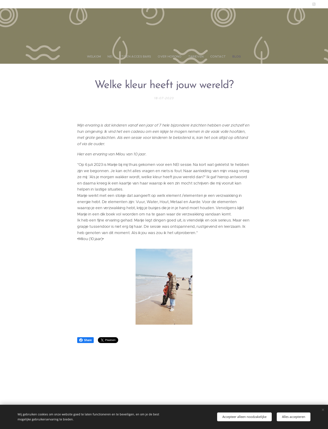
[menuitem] (99, 56)
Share (85, 340)
